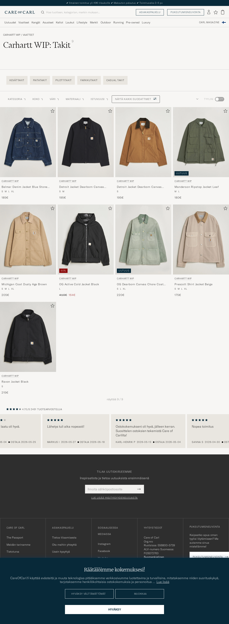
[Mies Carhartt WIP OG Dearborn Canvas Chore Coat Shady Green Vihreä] (143, 239)
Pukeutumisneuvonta (186, 12)
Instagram (104, 544)
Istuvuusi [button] (99, 99)
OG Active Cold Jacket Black (79, 284)
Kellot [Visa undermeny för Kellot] (59, 22)
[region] (114, 431)
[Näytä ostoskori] (222, 12)
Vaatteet (28, 35)
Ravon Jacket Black (15, 381)
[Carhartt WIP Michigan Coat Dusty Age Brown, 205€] (28, 250)
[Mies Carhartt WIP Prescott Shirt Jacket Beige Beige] (201, 239)
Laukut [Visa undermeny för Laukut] (70, 22)
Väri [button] (54, 99)
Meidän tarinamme (18, 544)
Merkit (94, 22)
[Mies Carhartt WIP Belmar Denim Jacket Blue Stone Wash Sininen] (28, 142)
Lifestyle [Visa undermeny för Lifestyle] (82, 22)
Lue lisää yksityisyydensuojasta (114, 498)
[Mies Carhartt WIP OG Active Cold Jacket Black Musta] (86, 239)
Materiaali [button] (75, 99)
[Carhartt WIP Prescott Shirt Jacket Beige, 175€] (201, 250)
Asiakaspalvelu (149, 12)
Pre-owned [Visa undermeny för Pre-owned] (132, 22)
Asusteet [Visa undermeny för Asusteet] (48, 22)
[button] (196, 99)
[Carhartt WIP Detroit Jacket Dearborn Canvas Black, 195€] (86, 153)
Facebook (104, 551)
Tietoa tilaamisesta (64, 537)
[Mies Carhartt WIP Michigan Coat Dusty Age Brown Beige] (28, 239)
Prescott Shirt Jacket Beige (194, 284)
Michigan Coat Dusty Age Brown (24, 284)
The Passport (15, 537)
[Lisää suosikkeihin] (51, 111)
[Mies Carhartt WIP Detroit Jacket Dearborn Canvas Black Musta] (86, 142)
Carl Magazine (209, 22)
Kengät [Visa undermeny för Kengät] (35, 22)
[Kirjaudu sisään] (208, 12)
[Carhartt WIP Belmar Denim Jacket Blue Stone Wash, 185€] (28, 153)
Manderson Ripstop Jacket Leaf (197, 187)
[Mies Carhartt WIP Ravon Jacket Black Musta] (28, 337)
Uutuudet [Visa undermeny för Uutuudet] (10, 22)
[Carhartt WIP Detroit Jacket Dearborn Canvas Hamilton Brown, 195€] (143, 153)
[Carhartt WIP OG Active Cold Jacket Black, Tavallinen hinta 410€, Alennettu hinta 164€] (86, 250)
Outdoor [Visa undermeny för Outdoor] (106, 22)
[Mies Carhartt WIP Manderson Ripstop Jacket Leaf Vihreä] (201, 142)
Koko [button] (37, 99)
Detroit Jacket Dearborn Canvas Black (81, 187)
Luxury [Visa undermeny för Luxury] (146, 22)
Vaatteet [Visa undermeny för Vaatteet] (23, 22)
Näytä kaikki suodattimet (135, 99)
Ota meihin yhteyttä (64, 544)
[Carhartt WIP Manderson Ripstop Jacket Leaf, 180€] (201, 153)
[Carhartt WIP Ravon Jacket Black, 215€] (28, 348)
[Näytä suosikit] (216, 12)
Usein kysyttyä (61, 551)
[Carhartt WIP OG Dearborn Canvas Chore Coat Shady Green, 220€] (143, 250)
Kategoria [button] (17, 99)
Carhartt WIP (11, 35)
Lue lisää (162, 582)
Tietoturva (13, 551)
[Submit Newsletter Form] (139, 489)
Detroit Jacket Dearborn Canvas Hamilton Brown (139, 187)
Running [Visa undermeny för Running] (118, 22)
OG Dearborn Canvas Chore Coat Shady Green (140, 284)
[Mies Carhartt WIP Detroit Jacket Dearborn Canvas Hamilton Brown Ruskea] (143, 142)
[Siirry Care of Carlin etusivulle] (20, 12)
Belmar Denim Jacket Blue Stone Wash (24, 187)
